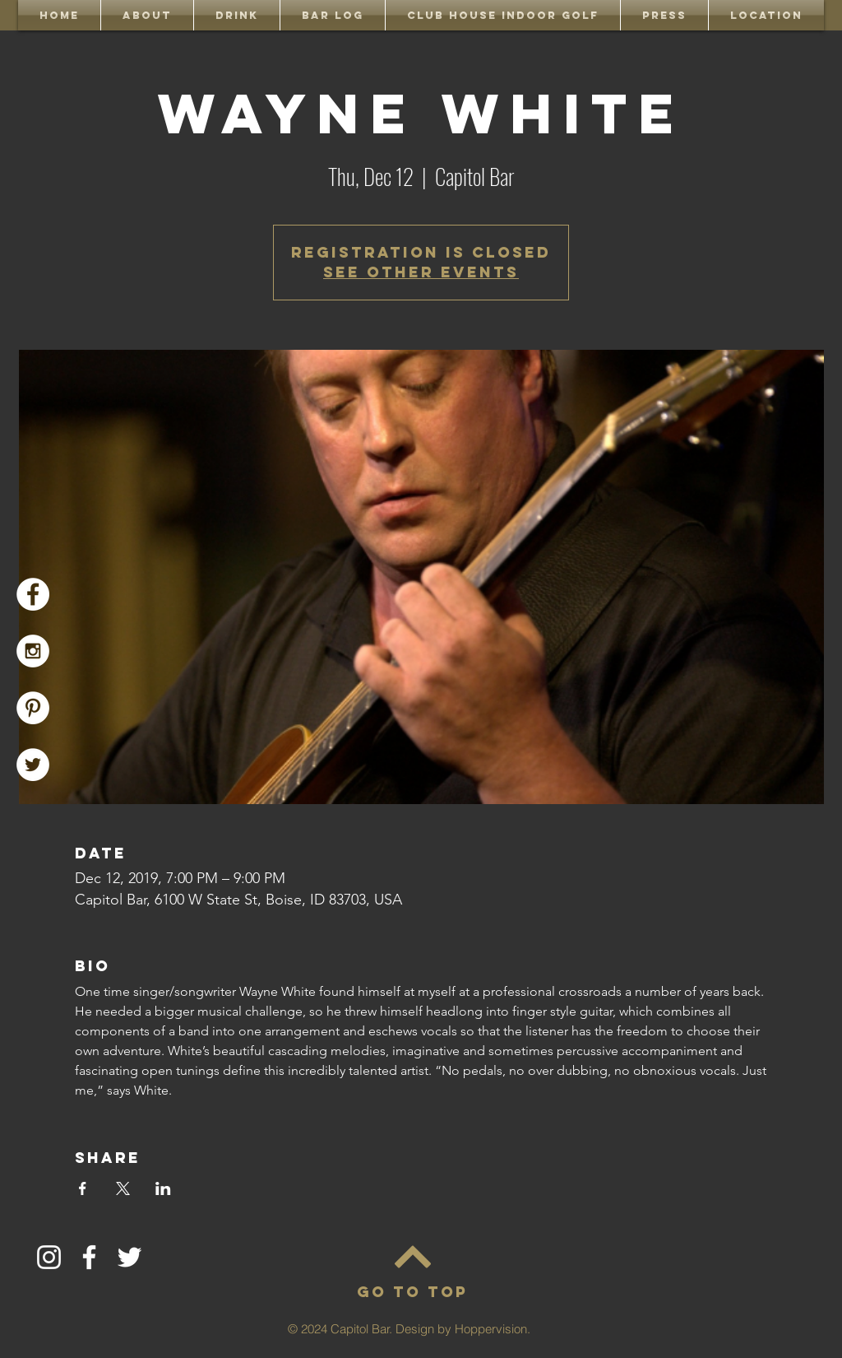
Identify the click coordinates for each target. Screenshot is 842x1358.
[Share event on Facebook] (82, 1188)
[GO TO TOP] (412, 1291)
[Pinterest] (32, 707)
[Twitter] (129, 1257)
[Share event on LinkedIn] (163, 1188)
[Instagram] (49, 1257)
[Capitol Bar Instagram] (32, 651)
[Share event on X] (123, 1188)
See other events (421, 272)
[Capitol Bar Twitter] (32, 764)
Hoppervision (491, 1329)
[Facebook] (89, 1257)
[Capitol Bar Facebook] (32, 594)
